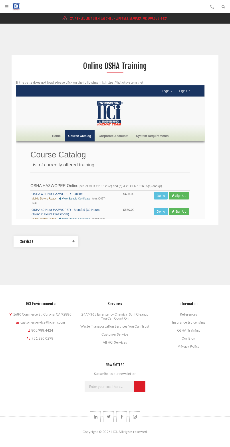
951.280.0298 (42, 338)
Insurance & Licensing (188, 322)
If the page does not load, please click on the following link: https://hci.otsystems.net (80, 82)
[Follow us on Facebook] (121, 416)
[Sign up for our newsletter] (109, 386)
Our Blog (189, 338)
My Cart (212, 6)
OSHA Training (188, 330)
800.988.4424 (42, 330)
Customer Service (114, 334)
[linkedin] (95, 416)
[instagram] (134, 416)
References (188, 314)
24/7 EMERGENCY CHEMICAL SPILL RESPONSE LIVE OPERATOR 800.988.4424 (115, 18)
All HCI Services (115, 342)
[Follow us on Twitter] (108, 416)
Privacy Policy (189, 346)
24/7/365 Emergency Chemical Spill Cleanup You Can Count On (114, 316)
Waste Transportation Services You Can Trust (115, 326)
